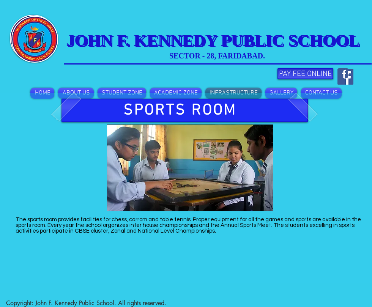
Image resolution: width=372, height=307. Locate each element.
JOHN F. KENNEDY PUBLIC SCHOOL (214, 41)
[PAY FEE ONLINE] (305, 73)
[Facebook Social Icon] (343, 73)
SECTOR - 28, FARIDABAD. (217, 56)
